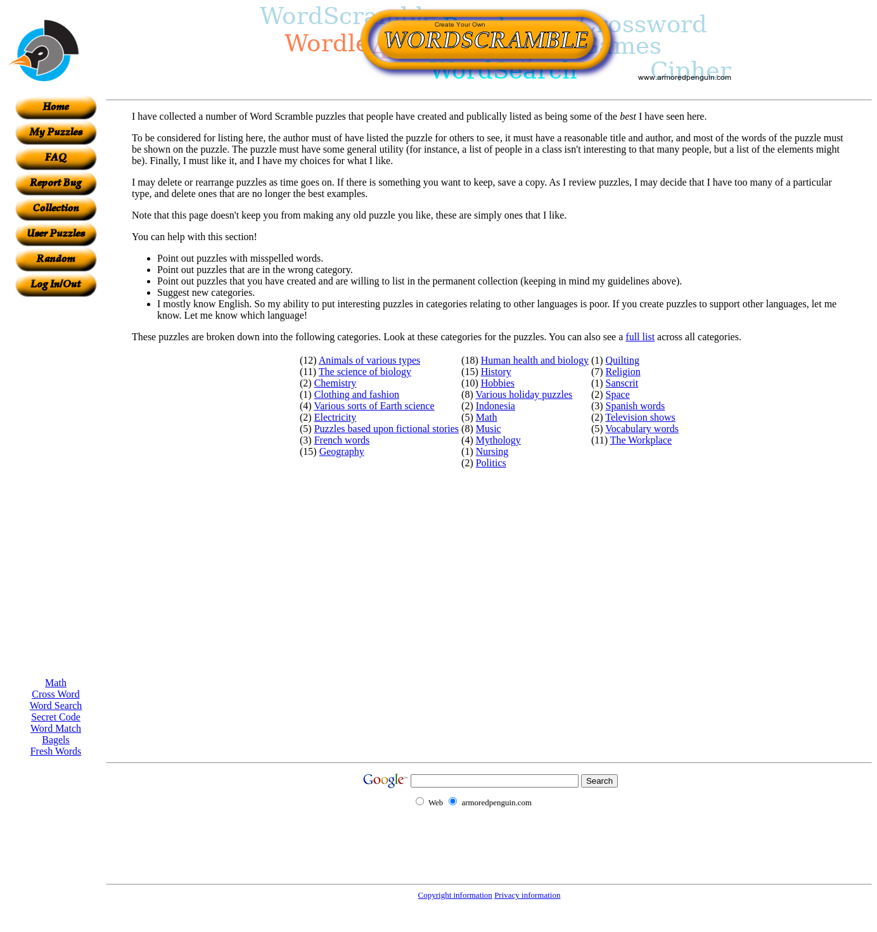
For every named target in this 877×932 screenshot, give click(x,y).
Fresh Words (56, 751)
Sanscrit (622, 383)
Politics (491, 462)
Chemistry (335, 383)
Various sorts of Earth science (374, 405)
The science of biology (365, 371)
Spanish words (635, 405)
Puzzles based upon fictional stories (386, 428)
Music (488, 428)
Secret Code (55, 717)
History (496, 371)
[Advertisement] (55, 487)
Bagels (56, 739)
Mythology (498, 440)
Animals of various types (369, 360)
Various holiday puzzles (523, 394)
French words (342, 440)
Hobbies (498, 383)
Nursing (492, 451)
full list (640, 336)
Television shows (640, 417)
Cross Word (55, 694)
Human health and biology (535, 360)
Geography (341, 451)
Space (618, 394)
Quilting (622, 360)
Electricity (335, 417)
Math (56, 682)
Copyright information (455, 895)
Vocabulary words (642, 428)
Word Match (55, 728)
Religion (623, 371)
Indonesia (495, 405)
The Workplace (641, 440)
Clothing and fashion (356, 394)
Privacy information (527, 895)
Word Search (56, 705)
